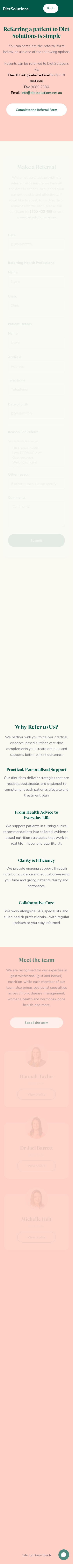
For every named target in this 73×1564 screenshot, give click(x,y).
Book (50, 8)
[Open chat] (63, 1554)
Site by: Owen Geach (36, 1555)
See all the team (36, 1022)
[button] (65, 8)
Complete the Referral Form (36, 110)
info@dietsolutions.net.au (41, 92)
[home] (15, 8)
